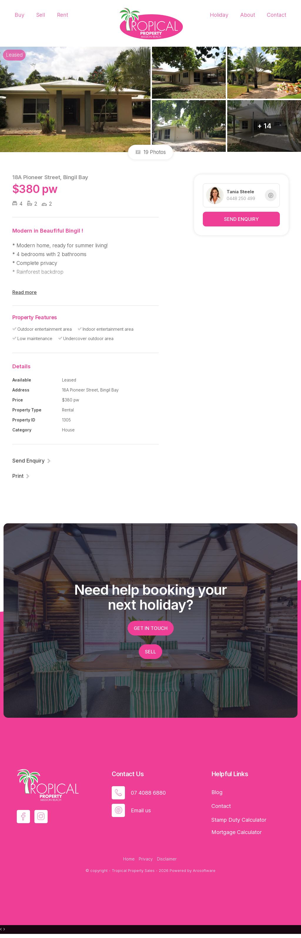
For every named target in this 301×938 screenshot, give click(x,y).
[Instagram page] (41, 816)
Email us (141, 810)
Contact (276, 15)
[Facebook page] (23, 816)
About (247, 15)
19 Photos (151, 152)
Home (129, 859)
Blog (217, 792)
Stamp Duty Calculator (238, 820)
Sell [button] (150, 652)
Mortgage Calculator (236, 832)
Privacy (146, 859)
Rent (62, 15)
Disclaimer (167, 859)
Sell (40, 15)
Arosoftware (204, 870)
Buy (19, 15)
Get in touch (151, 628)
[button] (21, 476)
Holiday (219, 15)
